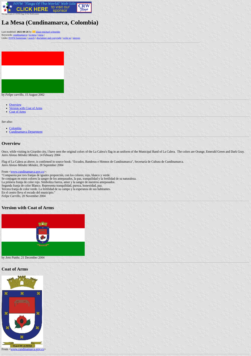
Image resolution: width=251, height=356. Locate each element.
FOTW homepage (17, 37)
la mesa (32, 34)
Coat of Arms (17, 111)
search (31, 37)
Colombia (15, 128)
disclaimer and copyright (48, 37)
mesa (41, 34)
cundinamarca (20, 34)
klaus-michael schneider (48, 31)
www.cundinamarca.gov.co (27, 171)
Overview (15, 104)
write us (67, 37)
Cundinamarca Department (26, 131)
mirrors (76, 37)
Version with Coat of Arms (25, 108)
